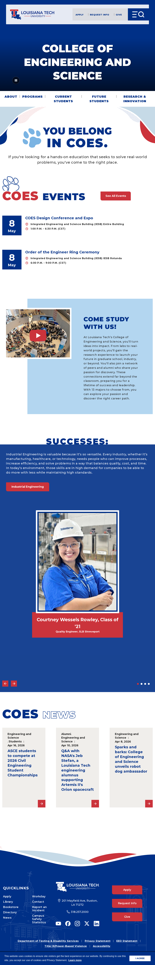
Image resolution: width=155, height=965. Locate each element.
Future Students (99, 99)
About (11, 96)
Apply (80, 14)
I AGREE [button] (140, 958)
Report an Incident (39, 908)
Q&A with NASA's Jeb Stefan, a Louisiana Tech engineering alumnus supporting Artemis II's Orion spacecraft (77, 770)
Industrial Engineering (28, 486)
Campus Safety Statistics (39, 919)
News (7, 917)
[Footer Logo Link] (77, 887)
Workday (38, 896)
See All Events (116, 196)
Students (15, 741)
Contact (38, 901)
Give (119, 14)
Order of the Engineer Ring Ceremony (62, 252)
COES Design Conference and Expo (59, 218)
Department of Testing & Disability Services (48, 941)
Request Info (99, 14)
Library (8, 901)
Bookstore (11, 907)
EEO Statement (126, 941)
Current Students (63, 99)
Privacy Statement (97, 941)
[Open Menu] (138, 14)
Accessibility (101, 946)
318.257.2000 (80, 912)
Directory (10, 912)
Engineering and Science (19, 735)
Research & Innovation (134, 99)
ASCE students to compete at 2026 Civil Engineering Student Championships (23, 763)
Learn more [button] (75, 960)
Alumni (66, 734)
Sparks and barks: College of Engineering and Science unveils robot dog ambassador (131, 759)
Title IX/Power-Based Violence (66, 946)
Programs (32, 96)
